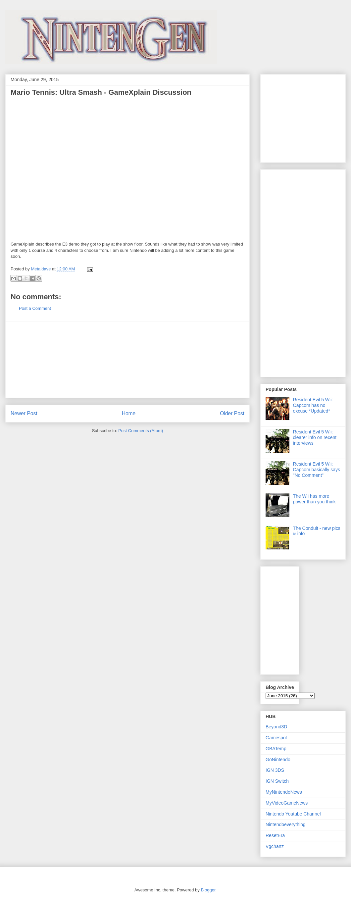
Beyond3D (276, 726)
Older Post (232, 413)
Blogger (208, 889)
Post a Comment (35, 308)
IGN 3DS (275, 770)
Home (129, 413)
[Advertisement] (127, 359)
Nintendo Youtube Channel (293, 814)
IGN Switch (277, 781)
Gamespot (276, 737)
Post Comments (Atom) (140, 430)
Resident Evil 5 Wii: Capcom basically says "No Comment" (316, 469)
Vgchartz (275, 846)
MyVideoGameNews (287, 803)
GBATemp (276, 748)
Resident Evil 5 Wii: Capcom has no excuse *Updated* (313, 405)
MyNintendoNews (284, 792)
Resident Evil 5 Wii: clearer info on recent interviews (315, 437)
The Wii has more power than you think (314, 498)
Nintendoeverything (286, 824)
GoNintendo (278, 759)
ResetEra (275, 835)
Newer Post (24, 413)
